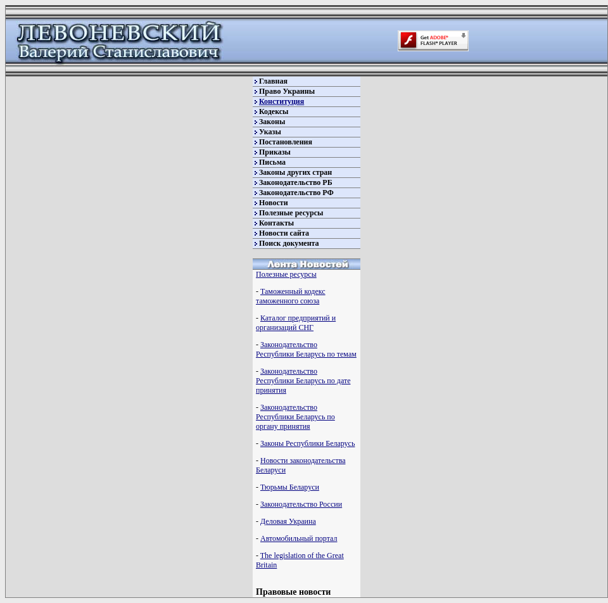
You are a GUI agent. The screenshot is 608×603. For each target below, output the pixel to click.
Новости (273, 202)
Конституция (281, 101)
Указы (270, 131)
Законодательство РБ (295, 182)
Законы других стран (295, 172)
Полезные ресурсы (291, 212)
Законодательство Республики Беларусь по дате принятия (303, 381)
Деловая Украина (288, 521)
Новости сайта (284, 233)
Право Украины (287, 91)
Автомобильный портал (298, 538)
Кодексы (273, 111)
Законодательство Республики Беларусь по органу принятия (295, 417)
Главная (273, 81)
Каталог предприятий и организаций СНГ (296, 323)
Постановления (285, 141)
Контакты (276, 223)
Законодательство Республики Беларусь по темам (306, 349)
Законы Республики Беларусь (307, 443)
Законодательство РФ (296, 192)
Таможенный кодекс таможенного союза (291, 296)
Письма (272, 162)
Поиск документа (289, 243)
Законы (272, 121)
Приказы (275, 152)
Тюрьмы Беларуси (289, 487)
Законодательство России (301, 504)
